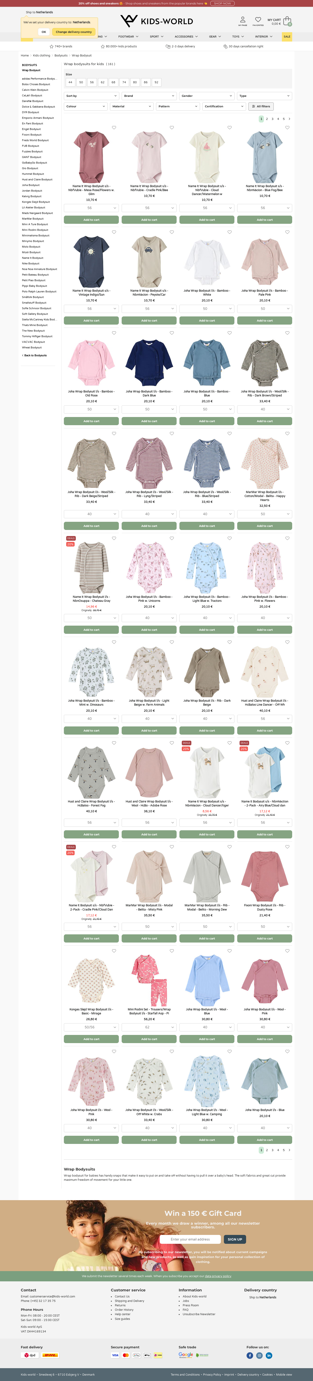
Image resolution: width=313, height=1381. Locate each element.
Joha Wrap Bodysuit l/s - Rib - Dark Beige (207, 702)
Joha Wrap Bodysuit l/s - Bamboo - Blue (207, 393)
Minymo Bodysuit (33, 241)
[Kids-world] (156, 21)
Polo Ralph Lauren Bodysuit (39, 291)
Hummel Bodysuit (33, 173)
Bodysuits (61, 55)
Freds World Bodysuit (35, 140)
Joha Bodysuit (31, 185)
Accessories (186, 36)
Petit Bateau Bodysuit (35, 274)
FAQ (186, 1309)
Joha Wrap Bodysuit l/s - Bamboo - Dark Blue (149, 393)
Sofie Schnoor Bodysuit (36, 308)
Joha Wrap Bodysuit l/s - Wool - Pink (265, 1011)
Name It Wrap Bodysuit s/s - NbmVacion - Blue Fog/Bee (265, 188)
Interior (264, 36)
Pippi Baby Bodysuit (34, 285)
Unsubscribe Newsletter (199, 1314)
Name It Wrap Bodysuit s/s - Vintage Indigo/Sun (91, 292)
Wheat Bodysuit (32, 347)
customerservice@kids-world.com (52, 1296)
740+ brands (61, 46)
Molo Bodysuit (31, 246)
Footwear (128, 36)
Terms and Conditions (185, 1374)
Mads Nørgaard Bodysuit (37, 213)
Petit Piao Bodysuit (33, 280)
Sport (157, 36)
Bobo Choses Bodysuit (36, 84)
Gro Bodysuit (30, 168)
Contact (28, 1290)
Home (25, 55)
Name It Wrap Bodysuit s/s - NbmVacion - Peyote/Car (149, 292)
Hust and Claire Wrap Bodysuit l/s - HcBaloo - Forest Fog (91, 803)
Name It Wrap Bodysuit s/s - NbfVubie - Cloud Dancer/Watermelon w (207, 190)
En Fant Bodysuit (32, 123)
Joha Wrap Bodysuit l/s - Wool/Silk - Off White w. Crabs (149, 1112)
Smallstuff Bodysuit (34, 302)
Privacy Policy (212, 1374)
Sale (287, 36)
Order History (124, 1309)
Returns (120, 1305)
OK (44, 32)
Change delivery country (74, 32)
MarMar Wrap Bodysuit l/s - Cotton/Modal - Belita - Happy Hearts (264, 496)
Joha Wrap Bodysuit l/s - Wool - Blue (207, 1011)
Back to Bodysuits (34, 355)
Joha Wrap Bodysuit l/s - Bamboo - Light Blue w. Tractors (207, 599)
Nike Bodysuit (30, 263)
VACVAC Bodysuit (33, 341)
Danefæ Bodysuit (32, 101)
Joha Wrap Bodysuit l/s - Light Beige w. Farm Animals (149, 702)
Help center (123, 1314)
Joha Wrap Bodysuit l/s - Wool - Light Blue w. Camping (207, 1112)
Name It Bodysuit (32, 257)
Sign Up (235, 1239)
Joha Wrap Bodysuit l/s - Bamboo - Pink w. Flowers (264, 599)
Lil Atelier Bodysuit (33, 207)
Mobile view (284, 1374)
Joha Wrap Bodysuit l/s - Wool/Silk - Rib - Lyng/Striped (149, 494)
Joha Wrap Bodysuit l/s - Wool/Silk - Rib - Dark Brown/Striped (265, 393)
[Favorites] (114, 127)
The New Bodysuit (33, 330)
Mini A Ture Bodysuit (35, 224)
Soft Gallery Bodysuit (35, 313)
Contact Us (122, 1296)
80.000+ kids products (119, 46)
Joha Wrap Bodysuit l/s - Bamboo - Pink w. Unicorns (149, 599)
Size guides (122, 1319)
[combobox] (91, 208)
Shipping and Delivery (129, 1301)
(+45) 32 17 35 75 (43, 1301)
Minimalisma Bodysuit (35, 235)
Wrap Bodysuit (82, 55)
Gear (215, 36)
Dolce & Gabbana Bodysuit (38, 106)
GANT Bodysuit (31, 157)
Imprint (229, 1374)
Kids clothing (41, 55)
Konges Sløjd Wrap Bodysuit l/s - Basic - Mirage (91, 1011)
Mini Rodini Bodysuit (35, 229)
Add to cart (91, 219)
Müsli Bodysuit (31, 252)
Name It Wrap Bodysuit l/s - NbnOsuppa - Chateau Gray (91, 599)
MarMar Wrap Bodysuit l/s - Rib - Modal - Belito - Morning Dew (207, 907)
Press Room (191, 1305)
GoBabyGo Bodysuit (34, 162)
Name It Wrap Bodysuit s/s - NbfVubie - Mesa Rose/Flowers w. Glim (91, 190)
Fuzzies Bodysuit (32, 151)
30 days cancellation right (243, 46)
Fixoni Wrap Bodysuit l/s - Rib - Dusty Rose (264, 907)
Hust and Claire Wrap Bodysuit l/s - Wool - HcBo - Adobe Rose (149, 803)
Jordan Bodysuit (32, 190)
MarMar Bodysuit (33, 218)
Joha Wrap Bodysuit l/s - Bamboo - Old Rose (91, 393)
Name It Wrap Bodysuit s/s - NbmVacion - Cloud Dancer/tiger (207, 803)
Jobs (186, 1301)
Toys (238, 36)
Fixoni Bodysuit (31, 134)
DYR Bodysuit (30, 112)
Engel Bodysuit (31, 129)
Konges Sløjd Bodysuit (36, 201)
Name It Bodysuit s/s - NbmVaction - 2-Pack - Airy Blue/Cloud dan (264, 803)
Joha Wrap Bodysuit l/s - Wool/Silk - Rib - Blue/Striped (207, 494)
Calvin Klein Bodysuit (35, 89)
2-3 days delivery (180, 47)
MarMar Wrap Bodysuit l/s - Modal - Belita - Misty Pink (149, 907)
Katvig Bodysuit (31, 196)
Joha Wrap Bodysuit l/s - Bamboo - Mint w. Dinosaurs (91, 702)
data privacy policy (218, 1276)
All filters (261, 106)
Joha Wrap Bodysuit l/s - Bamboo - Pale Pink (264, 292)
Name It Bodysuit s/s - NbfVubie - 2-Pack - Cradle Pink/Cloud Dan (91, 907)
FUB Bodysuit (30, 145)
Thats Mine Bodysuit (34, 325)
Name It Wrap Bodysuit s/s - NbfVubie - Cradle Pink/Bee (149, 188)
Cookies (267, 1374)
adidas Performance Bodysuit (40, 78)
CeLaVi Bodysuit (32, 95)
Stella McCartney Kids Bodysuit (40, 319)
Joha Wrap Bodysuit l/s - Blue (264, 1110)
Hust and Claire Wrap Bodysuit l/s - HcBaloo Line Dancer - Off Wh (264, 702)
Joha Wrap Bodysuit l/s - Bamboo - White (207, 292)
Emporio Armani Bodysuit (38, 117)
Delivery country (248, 1374)
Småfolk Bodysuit (33, 297)
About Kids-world (195, 1296)
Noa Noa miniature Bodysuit (39, 269)
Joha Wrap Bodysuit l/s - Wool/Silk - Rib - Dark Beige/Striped (91, 494)
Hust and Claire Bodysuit (37, 179)
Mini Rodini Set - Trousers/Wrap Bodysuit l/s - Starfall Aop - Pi (149, 1011)
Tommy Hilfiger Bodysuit (37, 336)
